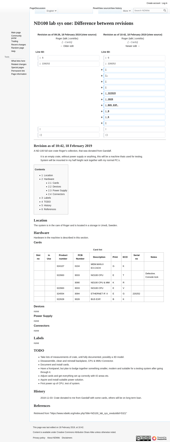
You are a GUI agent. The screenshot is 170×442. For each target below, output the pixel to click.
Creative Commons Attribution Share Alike (75, 432)
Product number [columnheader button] (63, 257)
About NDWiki (53, 438)
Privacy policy (39, 438)
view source (89, 34)
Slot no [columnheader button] (38, 257)
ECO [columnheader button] (125, 257)
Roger (62, 150)
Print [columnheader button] (115, 257)
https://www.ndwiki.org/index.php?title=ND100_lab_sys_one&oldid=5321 (88, 413)
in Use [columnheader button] (49, 257)
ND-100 (40, 150)
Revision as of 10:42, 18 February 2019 (124, 34)
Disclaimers (67, 438)
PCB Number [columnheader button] (80, 257)
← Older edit (67, 46)
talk (65, 38)
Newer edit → (133, 46)
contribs (73, 38)
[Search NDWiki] (150, 10)
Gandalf (107, 150)
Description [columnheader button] (99, 257)
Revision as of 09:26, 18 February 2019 (59, 34)
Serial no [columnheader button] (137, 257)
